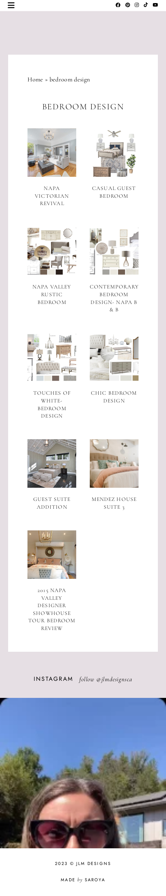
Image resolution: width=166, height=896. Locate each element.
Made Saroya (83, 880)
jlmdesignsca (117, 679)
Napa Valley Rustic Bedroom (52, 294)
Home (35, 79)
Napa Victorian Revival (52, 196)
